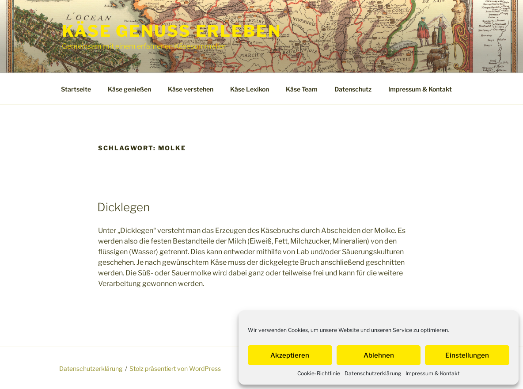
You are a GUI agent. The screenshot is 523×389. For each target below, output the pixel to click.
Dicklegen (123, 207)
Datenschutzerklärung (373, 373)
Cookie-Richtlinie (318, 373)
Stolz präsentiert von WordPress (175, 368)
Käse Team (302, 89)
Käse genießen (129, 89)
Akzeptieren (289, 355)
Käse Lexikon (249, 89)
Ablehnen (379, 355)
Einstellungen (467, 355)
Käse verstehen (190, 89)
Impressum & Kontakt (433, 373)
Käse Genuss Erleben (171, 31)
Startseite (76, 89)
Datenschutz (352, 89)
